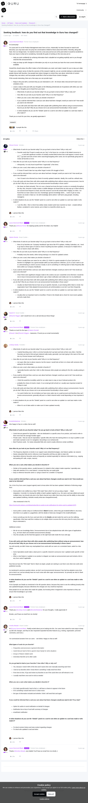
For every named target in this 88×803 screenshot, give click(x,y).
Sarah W (12, 313)
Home (3, 23)
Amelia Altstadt (14, 625)
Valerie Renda (13, 237)
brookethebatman (14, 421)
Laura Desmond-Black (16, 42)
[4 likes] (17, 127)
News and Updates (21, 23)
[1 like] (16, 213)
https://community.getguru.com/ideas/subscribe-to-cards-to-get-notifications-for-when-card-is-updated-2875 (42, 505)
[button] (2, 17)
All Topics (10, 23)
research (13, 122)
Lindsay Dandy (14, 345)
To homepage (82, 3)
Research (32, 23)
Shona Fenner (13, 145)
